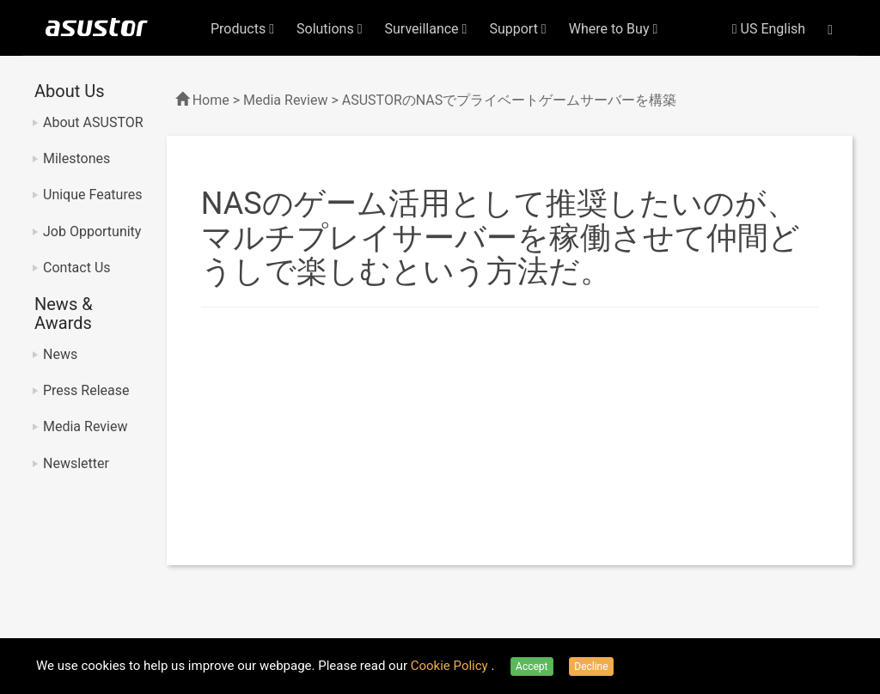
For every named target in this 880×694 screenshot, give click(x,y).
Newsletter (76, 463)
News (60, 354)
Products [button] (242, 29)
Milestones (76, 158)
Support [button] (517, 29)
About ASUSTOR (93, 122)
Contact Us (77, 267)
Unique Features (92, 194)
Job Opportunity (92, 231)
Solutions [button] (329, 29)
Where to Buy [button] (613, 29)
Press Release (86, 390)
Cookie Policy (451, 665)
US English (768, 29)
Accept (531, 667)
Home (210, 100)
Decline (591, 667)
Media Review (85, 426)
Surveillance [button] (426, 29)
